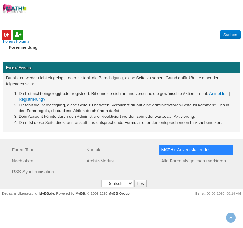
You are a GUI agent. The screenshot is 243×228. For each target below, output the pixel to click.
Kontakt (93, 149)
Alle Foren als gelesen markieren (193, 160)
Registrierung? (32, 99)
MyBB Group (118, 193)
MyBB (80, 193)
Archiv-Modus (100, 160)
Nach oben (22, 160)
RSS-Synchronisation (33, 171)
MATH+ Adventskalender (185, 149)
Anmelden (218, 93)
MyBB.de (46, 193)
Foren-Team (23, 149)
